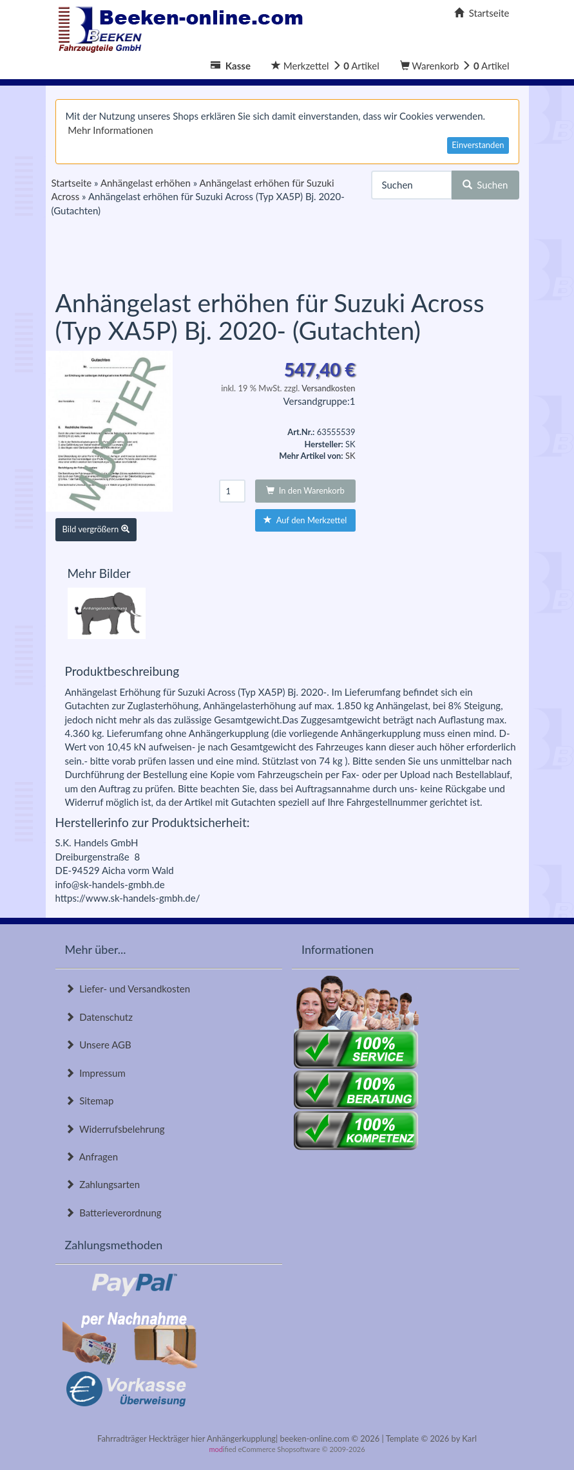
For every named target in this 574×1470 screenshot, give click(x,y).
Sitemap (89, 1100)
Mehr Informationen (110, 130)
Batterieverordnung (113, 1212)
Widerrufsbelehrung (115, 1129)
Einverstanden (478, 145)
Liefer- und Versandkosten (128, 988)
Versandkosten (328, 388)
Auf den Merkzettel (305, 520)
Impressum (95, 1073)
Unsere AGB (98, 1044)
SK (350, 456)
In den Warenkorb (305, 490)
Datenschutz (99, 1017)
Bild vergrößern (95, 529)
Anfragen (92, 1156)
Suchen (485, 185)
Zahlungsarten (102, 1184)
